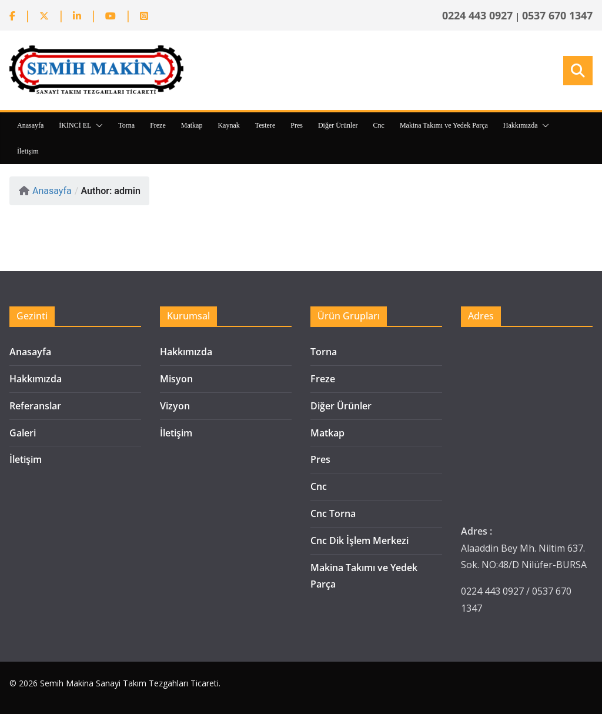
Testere (265, 125)
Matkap (192, 125)
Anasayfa (30, 125)
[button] (97, 125)
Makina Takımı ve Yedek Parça (444, 125)
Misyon (176, 378)
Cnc (378, 125)
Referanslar (35, 405)
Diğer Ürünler (338, 125)
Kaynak (228, 125)
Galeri (22, 432)
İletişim (28, 151)
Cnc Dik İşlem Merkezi (359, 540)
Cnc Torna (333, 513)
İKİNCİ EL (75, 125)
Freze (158, 125)
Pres (296, 125)
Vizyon (175, 405)
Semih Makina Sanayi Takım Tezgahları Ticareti (129, 683)
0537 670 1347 (557, 15)
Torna (126, 125)
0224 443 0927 (477, 15)
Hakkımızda (520, 125)
